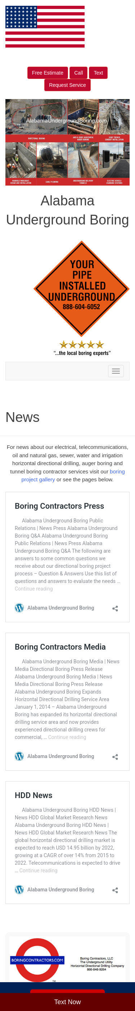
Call (78, 73)
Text (98, 73)
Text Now (67, 1002)
